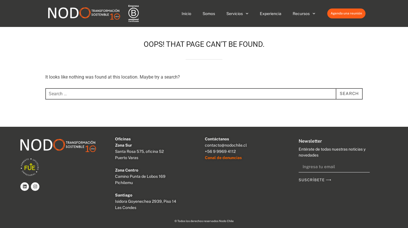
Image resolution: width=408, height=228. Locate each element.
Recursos (304, 13)
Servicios (237, 13)
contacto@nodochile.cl (226, 145)
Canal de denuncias (223, 157)
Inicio (186, 13)
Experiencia (270, 13)
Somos (209, 13)
